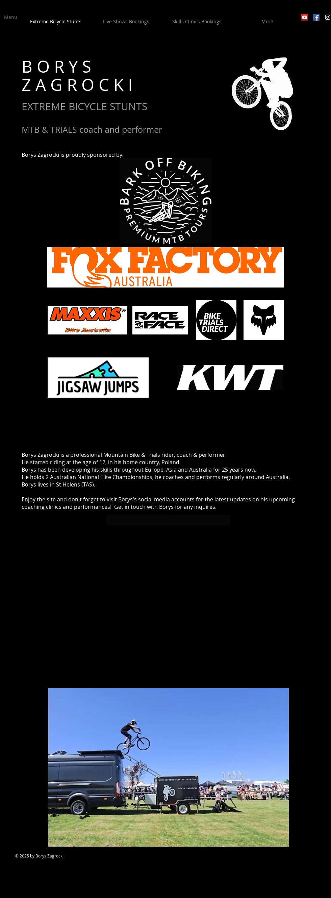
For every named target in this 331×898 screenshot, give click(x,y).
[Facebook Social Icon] (316, 17)
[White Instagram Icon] (327, 17)
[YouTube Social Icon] (304, 17)
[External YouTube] (168, 606)
